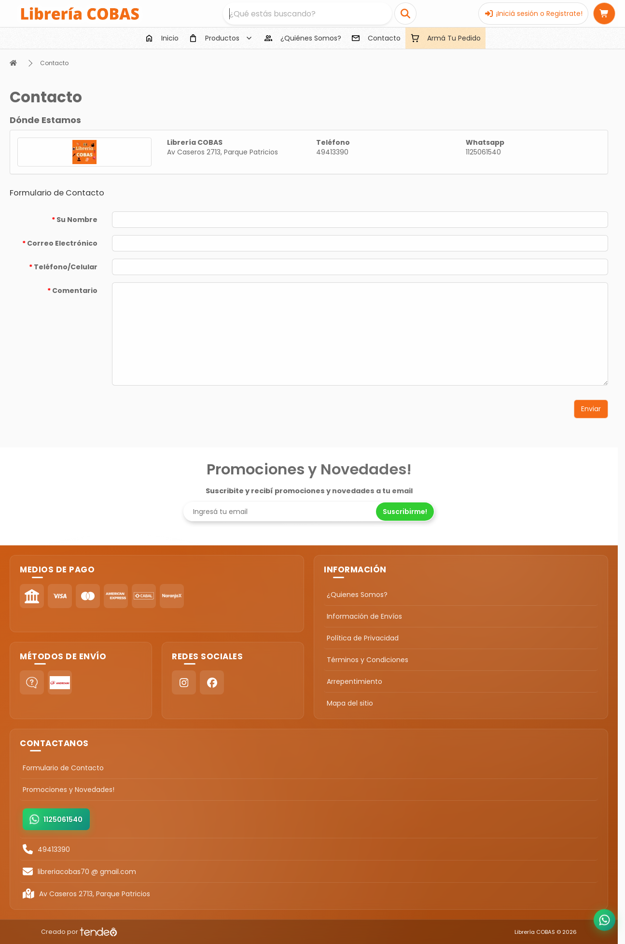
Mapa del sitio (350, 703)
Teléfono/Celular (65, 267)
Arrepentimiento (354, 681)
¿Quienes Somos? (357, 594)
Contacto (54, 63)
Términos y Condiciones (367, 660)
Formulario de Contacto (63, 768)
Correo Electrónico (62, 243)
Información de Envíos (364, 616)
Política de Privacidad (363, 638)
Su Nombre (76, 219)
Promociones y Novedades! (68, 789)
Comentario (74, 290)
